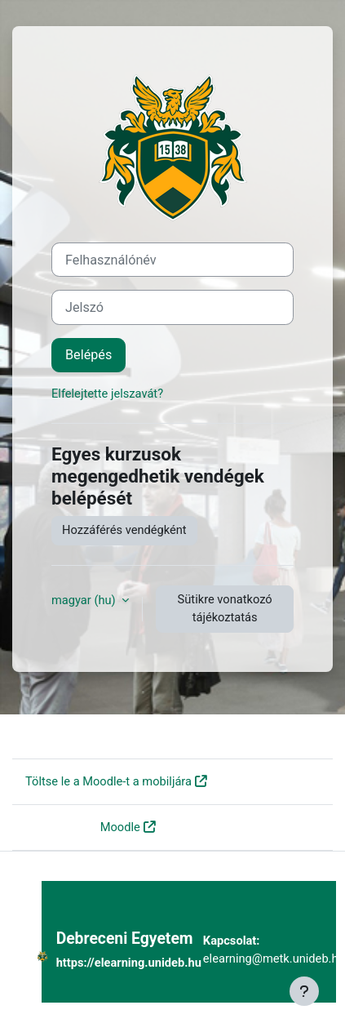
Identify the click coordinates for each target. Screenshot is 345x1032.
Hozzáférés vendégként (124, 530)
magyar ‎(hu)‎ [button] (84, 600)
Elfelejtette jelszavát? (107, 393)
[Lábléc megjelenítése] (304, 991)
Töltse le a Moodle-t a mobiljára (108, 781)
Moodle (120, 827)
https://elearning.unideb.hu (128, 962)
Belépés (88, 355)
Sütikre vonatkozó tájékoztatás (225, 608)
